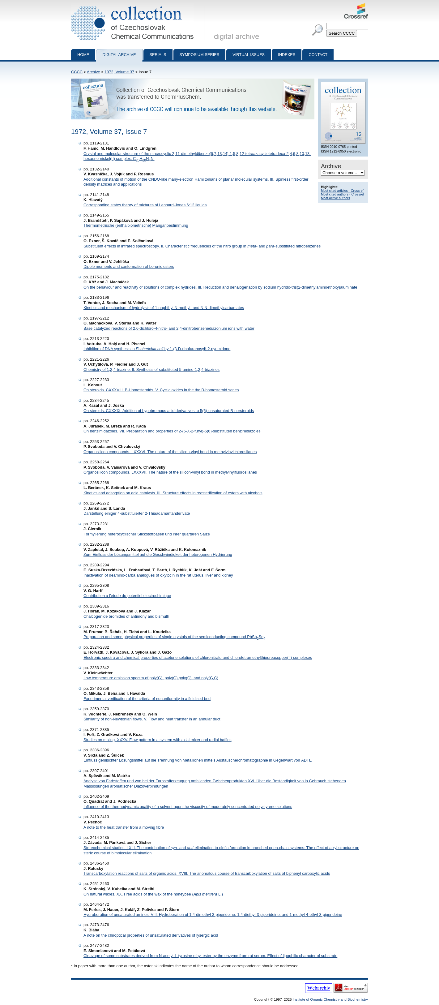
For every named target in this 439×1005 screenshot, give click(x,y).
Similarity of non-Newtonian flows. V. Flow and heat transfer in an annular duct (151, 719)
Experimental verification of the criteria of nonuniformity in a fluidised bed (147, 698)
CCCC (77, 72)
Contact (318, 54)
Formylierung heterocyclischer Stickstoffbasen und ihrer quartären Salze (146, 534)
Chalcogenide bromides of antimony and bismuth (126, 616)
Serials (158, 54)
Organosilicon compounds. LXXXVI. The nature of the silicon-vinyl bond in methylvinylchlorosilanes (170, 451)
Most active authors (335, 198)
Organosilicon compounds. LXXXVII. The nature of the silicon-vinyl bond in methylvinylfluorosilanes (170, 472)
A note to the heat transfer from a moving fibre (123, 827)
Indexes (286, 54)
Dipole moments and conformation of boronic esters (128, 266)
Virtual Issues (248, 54)
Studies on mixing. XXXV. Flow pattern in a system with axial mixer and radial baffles (157, 739)
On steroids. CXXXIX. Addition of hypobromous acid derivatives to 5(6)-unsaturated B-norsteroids (168, 410)
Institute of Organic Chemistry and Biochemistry (330, 999)
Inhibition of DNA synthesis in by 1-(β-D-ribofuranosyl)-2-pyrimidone (156, 348)
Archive (93, 72)
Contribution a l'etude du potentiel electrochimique (127, 595)
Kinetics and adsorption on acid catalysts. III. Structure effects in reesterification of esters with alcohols (172, 493)
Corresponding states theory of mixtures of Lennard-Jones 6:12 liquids (145, 205)
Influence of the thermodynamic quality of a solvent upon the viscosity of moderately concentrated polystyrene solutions (187, 806)
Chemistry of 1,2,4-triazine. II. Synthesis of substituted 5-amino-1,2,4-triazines (151, 369)
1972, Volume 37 (119, 72)
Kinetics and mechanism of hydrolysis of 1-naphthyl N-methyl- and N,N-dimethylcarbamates (163, 307)
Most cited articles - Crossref (342, 190)
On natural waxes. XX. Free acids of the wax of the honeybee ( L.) (153, 894)
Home (83, 54)
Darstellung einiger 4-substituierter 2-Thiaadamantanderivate (136, 513)
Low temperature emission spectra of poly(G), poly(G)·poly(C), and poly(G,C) (150, 678)
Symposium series (199, 54)
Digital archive (119, 54)
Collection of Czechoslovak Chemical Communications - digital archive (139, 5)
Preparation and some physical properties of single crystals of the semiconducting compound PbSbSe (174, 636)
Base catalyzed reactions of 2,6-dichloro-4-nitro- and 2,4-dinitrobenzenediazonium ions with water (168, 328)
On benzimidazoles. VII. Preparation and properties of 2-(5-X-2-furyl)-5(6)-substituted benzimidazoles (172, 431)
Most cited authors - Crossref (342, 194)
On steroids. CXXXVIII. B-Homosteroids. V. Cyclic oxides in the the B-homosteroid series (161, 390)
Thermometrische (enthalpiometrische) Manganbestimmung (135, 225)
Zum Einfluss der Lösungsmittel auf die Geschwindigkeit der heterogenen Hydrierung (157, 554)
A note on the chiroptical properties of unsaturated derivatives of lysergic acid (150, 935)
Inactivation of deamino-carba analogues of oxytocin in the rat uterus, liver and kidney (158, 575)
